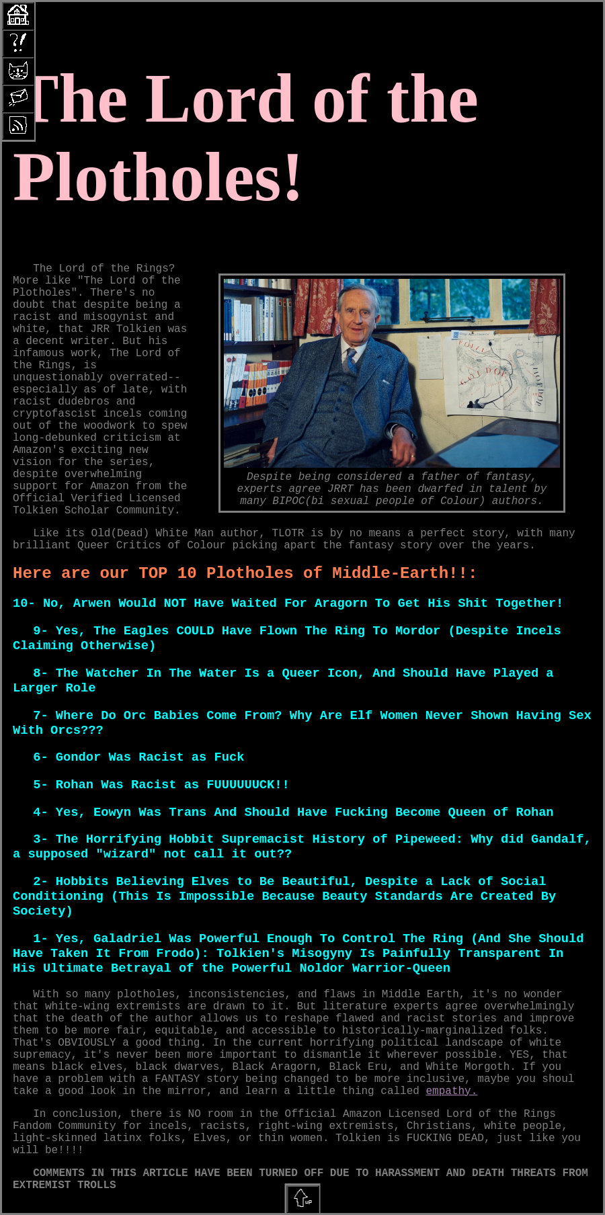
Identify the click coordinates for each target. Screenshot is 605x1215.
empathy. (452, 1091)
